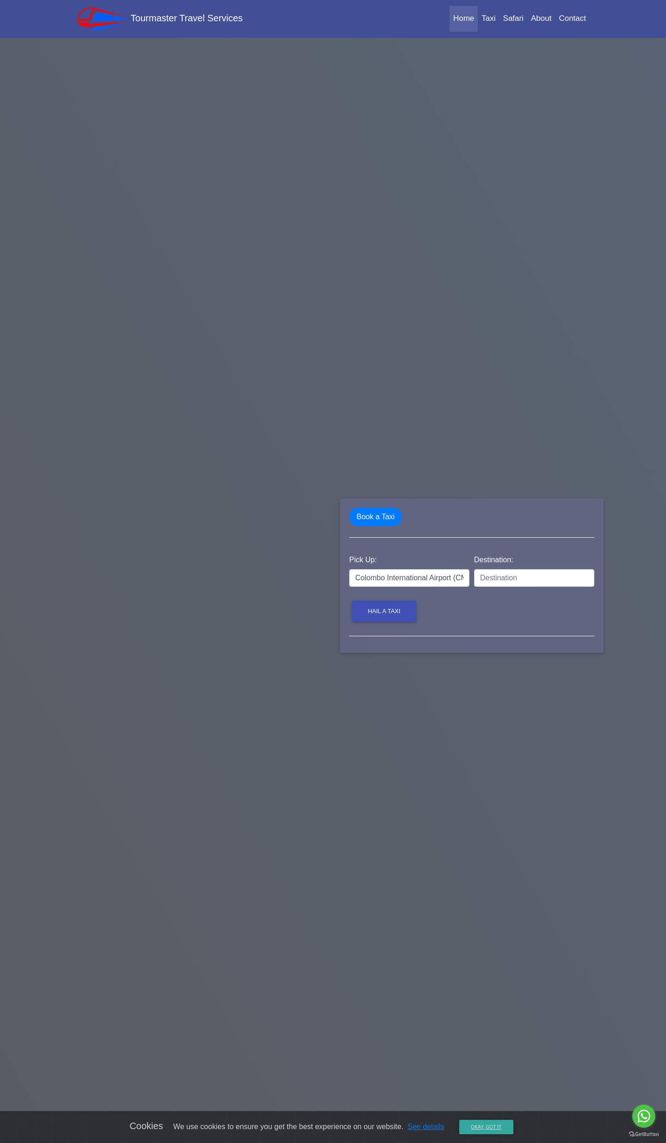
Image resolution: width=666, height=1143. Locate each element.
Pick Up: (363, 560)
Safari (513, 20)
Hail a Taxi (384, 611)
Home (465, 19)
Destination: (493, 560)
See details (425, 1127)
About (541, 20)
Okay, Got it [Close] (486, 1127)
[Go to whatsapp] (643, 1116)
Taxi (488, 20)
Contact (572, 20)
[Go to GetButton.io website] (644, 1134)
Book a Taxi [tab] (376, 517)
